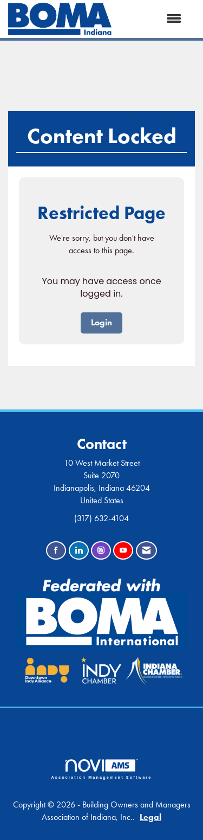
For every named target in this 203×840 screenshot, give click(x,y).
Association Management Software (101, 769)
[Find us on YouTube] (123, 550)
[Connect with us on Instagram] (101, 550)
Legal (150, 817)
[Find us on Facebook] (56, 550)
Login (101, 322)
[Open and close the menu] (152, 19)
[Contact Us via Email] (146, 550)
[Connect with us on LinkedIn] (79, 550)
